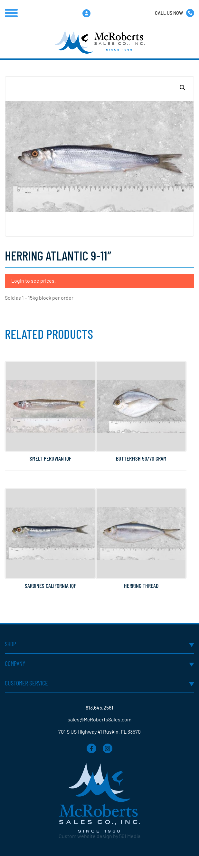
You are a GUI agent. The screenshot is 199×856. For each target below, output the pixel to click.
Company (15, 663)
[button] (182, 87)
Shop (10, 644)
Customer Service (26, 683)
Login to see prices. (33, 281)
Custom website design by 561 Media (99, 836)
